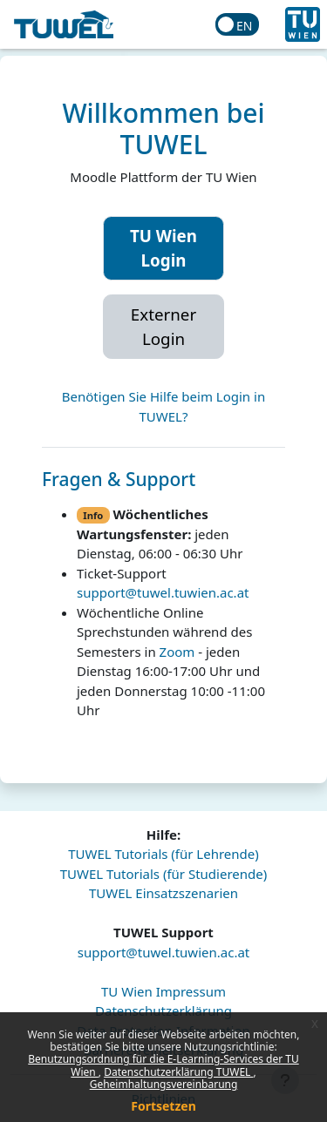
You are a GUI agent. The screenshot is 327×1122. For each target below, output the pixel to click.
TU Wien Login (163, 248)
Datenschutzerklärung (163, 1010)
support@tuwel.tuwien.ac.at (163, 592)
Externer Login (163, 326)
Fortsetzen (163, 1106)
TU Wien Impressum (163, 991)
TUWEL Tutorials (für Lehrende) (163, 853)
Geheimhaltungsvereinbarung (164, 1084)
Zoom (177, 651)
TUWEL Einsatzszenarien (163, 893)
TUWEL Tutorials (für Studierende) (163, 873)
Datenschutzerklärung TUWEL (178, 1072)
